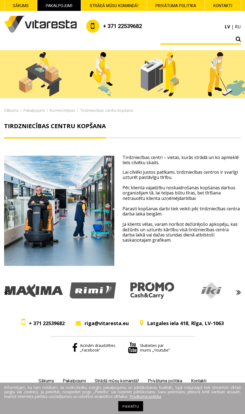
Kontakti (222, 5)
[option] (33, 292)
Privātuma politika (176, 5)
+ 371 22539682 (47, 323)
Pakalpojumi (59, 5)
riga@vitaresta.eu (107, 323)
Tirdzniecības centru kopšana (106, 110)
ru (238, 27)
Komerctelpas (62, 110)
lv (227, 27)
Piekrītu (130, 406)
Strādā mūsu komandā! (114, 5)
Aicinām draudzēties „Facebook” (93, 348)
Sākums (21, 5)
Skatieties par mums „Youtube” (149, 347)
